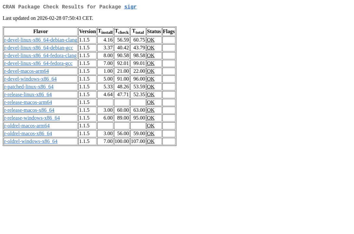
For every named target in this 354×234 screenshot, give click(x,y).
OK (151, 41)
